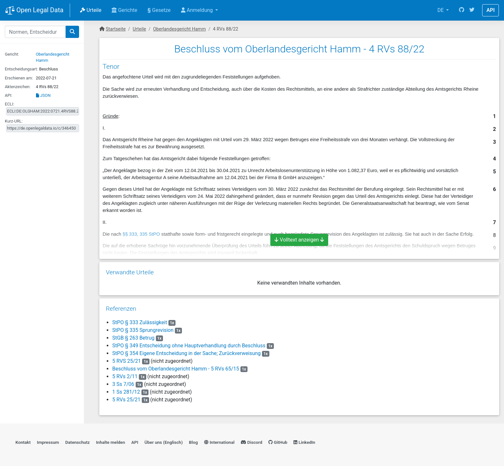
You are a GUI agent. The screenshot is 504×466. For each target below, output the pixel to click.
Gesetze (159, 10)
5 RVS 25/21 (126, 361)
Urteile (90, 10)
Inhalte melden (110, 442)
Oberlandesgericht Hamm (179, 29)
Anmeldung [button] (197, 10)
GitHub (277, 442)
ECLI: (9, 104)
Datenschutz (77, 442)
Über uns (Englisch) (164, 442)
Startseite (116, 29)
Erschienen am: (19, 78)
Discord (251, 442)
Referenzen (121, 308)
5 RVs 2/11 (125, 376)
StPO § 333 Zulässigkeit (139, 322)
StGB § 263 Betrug (133, 338)
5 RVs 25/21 (126, 400)
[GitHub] (461, 10)
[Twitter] (472, 10)
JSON (43, 95)
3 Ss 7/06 (123, 384)
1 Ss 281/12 (126, 392)
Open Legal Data (34, 10)
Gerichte (124, 10)
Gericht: (12, 54)
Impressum (48, 442)
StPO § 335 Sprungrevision (142, 330)
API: (8, 95)
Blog (193, 442)
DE (441, 10)
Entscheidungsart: (21, 69)
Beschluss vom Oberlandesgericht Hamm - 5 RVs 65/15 (175, 369)
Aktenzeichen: (18, 86)
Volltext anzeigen (299, 240)
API (490, 10)
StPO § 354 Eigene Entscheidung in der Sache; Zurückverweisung (186, 353)
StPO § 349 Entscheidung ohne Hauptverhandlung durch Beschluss (188, 346)
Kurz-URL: (13, 121)
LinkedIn (304, 442)
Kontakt (23, 442)
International (219, 442)
